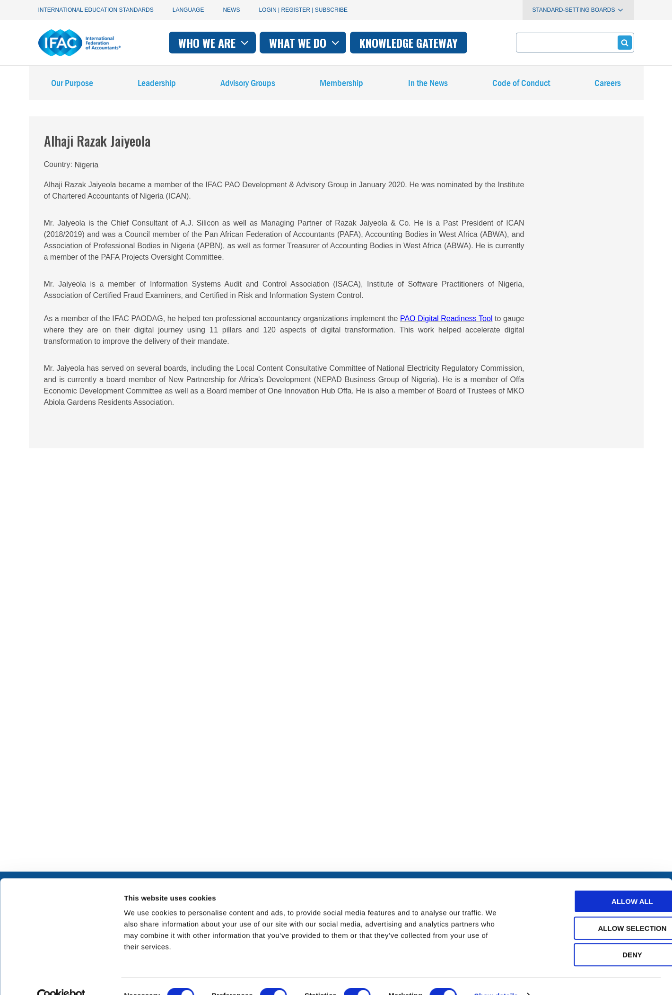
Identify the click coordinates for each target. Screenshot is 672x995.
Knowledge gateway (408, 42)
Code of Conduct (521, 85)
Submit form (623, 42)
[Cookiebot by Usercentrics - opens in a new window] (61, 976)
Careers (607, 85)
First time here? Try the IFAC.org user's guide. (113, 843)
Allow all (593, 882)
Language (188, 10)
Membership (341, 85)
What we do (305, 42)
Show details (496, 976)
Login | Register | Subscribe (303, 10)
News (231, 10)
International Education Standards (96, 10)
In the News (428, 85)
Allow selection (593, 909)
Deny (593, 935)
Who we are (214, 42)
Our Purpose (72, 85)
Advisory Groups (247, 85)
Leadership (157, 85)
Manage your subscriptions (81, 820)
